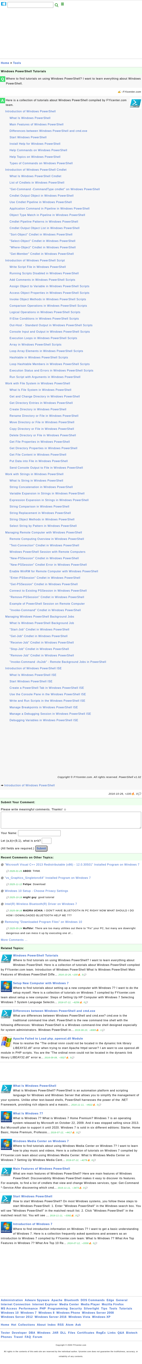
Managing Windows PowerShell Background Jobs (39, 616)
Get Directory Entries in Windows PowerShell (41, 402)
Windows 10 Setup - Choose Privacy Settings (36, 894)
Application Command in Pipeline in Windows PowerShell (50, 208)
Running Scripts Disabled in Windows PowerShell (44, 273)
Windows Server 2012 (17, 1320)
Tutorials (125, 1312)
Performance (28, 1312)
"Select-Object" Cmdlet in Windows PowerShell (42, 240)
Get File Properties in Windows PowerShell (40, 441)
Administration (12, 1303)
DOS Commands (93, 1303)
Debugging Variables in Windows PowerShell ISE (44, 720)
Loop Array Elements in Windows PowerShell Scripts (46, 351)
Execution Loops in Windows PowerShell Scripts (43, 338)
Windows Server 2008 (98, 1316)
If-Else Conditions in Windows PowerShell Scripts (44, 318)
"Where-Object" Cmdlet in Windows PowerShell (43, 247)
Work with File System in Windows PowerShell (37, 383)
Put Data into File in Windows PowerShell (39, 461)
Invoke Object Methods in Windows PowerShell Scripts (48, 299)
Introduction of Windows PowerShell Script (35, 260)
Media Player (90, 1307)
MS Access (9, 1312)
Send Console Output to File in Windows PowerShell (46, 467)
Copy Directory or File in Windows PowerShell (42, 428)
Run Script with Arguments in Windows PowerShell (45, 376)
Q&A (121, 1336)
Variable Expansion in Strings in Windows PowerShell (47, 493)
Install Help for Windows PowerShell (35, 143)
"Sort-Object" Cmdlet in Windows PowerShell (41, 234)
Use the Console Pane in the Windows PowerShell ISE (48, 694)
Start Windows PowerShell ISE (31, 681)
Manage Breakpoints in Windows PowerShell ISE (44, 707)
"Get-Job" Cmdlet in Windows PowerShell (39, 636)
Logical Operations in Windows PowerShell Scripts (45, 312)
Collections (26, 1328)
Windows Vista (79, 1320)
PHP (43, 1312)
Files (71, 1336)
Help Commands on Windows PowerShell (38, 150)
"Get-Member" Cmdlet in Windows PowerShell (42, 253)
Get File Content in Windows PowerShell (38, 454)
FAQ (28, 1340)
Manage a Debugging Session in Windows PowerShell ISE (50, 713)
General (122, 1303)
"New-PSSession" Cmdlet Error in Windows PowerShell (48, 564)
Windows (44, 1336)
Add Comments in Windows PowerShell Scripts (42, 279)
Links (112, 1336)
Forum (37, 1340)
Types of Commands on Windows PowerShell (41, 163)
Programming (58, 1312)
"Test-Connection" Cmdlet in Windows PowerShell (44, 545)
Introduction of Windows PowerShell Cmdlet (36, 169)
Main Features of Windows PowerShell (37, 124)
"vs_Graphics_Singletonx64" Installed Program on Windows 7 (48, 881)
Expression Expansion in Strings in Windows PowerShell (49, 500)
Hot (13, 1328)
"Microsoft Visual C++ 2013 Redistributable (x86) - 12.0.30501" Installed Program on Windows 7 (72, 868)
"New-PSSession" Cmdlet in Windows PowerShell (44, 558)
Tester (5, 1336)
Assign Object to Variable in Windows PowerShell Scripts (49, 286)
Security (76, 1312)
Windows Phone (68, 1316)
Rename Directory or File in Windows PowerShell (44, 415)
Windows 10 (10, 1316)
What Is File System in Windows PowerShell (40, 389)
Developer (19, 1336)
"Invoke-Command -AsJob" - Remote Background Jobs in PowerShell (58, 661)
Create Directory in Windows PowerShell (38, 409)
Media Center (69, 1307)
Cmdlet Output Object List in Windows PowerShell (45, 228)
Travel (18, 1340)
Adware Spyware (37, 1303)
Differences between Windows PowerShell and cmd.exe (48, 130)
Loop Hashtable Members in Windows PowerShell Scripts (50, 364)
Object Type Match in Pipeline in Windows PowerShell (47, 215)
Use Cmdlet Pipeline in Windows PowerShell (41, 202)
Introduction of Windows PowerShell (30, 111)
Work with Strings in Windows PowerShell (34, 474)
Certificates (85, 1336)
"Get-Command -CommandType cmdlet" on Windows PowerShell (55, 189)
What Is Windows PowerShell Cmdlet (35, 176)
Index (52, 1328)
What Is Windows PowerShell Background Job (42, 623)
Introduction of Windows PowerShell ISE (33, 668)
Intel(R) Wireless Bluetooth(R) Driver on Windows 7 (41, 907)
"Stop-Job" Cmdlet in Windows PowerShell (39, 649)
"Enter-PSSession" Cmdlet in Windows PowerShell (45, 577)
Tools (17, 62)
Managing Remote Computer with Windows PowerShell (43, 532)
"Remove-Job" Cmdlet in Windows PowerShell (42, 655)
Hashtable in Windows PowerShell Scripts (39, 357)
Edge (110, 1303)
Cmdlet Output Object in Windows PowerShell (42, 195)
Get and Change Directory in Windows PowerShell (45, 396)
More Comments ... (14, 943)
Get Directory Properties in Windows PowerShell (43, 448)
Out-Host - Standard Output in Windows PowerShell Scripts (51, 325)
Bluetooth (71, 1303)
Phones (6, 1340)
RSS (61, 1328)
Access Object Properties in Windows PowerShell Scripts (50, 292)
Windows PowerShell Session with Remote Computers (48, 551)
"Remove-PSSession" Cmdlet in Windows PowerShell (47, 597)
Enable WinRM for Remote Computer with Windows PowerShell (54, 571)
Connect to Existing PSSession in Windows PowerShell (48, 590)
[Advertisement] (71, 34)
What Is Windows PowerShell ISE (33, 674)
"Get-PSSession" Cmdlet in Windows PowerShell (44, 584)
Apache (57, 1303)
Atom (70, 1328)
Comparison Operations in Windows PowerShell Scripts (48, 305)
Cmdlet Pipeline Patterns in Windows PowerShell (44, 221)
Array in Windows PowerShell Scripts (36, 344)
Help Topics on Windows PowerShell (35, 156)
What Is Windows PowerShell (30, 118)
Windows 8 (47, 1316)
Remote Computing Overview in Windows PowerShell (47, 538)
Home (5, 62)
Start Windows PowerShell (28, 137)
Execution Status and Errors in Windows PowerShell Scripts (51, 370)
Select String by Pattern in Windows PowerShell (43, 525)
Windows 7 (29, 1316)
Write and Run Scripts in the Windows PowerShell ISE (47, 700)
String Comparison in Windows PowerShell (39, 506)
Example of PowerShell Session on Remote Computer (47, 603)
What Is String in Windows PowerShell (36, 480)
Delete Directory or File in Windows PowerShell (43, 435)
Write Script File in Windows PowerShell (38, 266)
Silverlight (91, 1312)
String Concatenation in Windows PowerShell (41, 487)
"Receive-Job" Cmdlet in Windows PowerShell (42, 642)
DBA (32, 1336)
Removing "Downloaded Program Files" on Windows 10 (43, 925)
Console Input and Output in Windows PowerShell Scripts (50, 331)
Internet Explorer (45, 1307)
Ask (78, 1328)
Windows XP (101, 1320)
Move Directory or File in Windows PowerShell (42, 422)
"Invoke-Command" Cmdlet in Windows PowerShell (45, 610)
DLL (63, 1336)
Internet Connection (15, 1307)
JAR (55, 1336)
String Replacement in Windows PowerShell (40, 513)
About (41, 1328)
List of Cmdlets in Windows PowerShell (37, 182)
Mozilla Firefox (113, 1307)
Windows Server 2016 (51, 1320)
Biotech (132, 1336)
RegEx (101, 1336)
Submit (41, 851)
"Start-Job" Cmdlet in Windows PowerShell (39, 629)
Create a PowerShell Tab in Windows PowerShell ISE (47, 687)
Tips (104, 1312)
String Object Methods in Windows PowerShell (42, 519)
